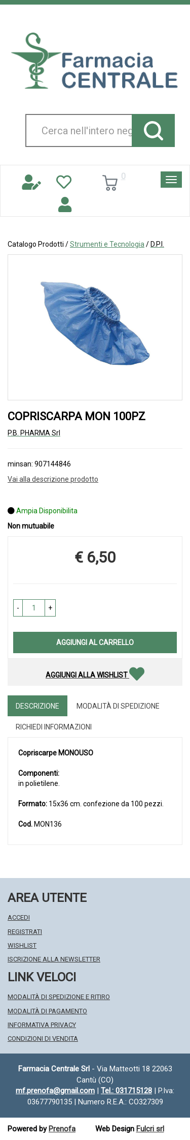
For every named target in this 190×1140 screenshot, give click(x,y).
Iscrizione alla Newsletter (54, 959)
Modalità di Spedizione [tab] (118, 706)
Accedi (19, 917)
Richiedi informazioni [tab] (54, 727)
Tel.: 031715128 (126, 1090)
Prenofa (62, 1128)
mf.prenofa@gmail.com (55, 1090)
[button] (18, 608)
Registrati (25, 932)
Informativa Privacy (42, 1025)
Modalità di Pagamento (47, 1011)
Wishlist (22, 945)
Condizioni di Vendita (43, 1038)
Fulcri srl (150, 1128)
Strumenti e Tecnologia (107, 244)
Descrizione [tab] (37, 706)
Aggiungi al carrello (95, 642)
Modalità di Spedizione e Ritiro (59, 997)
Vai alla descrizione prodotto (53, 479)
